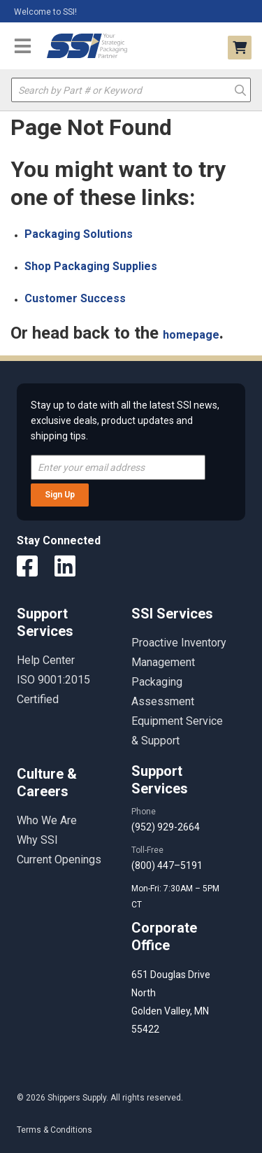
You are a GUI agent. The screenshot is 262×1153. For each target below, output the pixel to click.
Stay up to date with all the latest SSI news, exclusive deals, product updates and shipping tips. (125, 420)
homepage (191, 334)
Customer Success (75, 298)
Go (240, 89)
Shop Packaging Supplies (90, 266)
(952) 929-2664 (165, 827)
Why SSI (37, 840)
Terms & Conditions (54, 1130)
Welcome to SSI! (45, 12)
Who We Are (47, 820)
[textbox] (131, 90)
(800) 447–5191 (167, 865)
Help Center (46, 660)
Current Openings (59, 859)
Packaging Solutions (78, 234)
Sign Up (60, 495)
